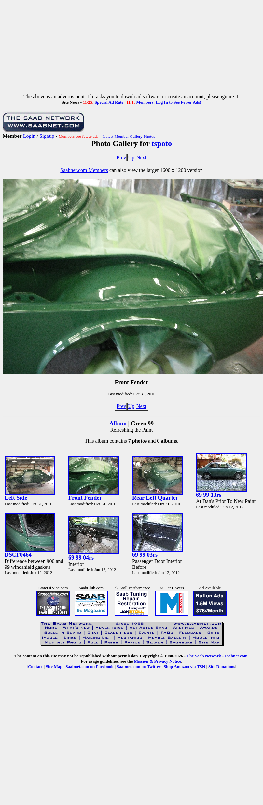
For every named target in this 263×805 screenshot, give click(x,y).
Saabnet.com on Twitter (139, 666)
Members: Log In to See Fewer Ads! (168, 102)
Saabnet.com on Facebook (89, 666)
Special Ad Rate (109, 102)
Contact (35, 666)
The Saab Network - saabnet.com (217, 656)
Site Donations (221, 666)
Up (131, 157)
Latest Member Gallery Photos (129, 136)
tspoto (161, 143)
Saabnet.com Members (84, 170)
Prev (121, 157)
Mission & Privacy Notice (157, 661)
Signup (46, 136)
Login (29, 136)
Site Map (54, 666)
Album (118, 423)
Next (141, 157)
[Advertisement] (132, 48)
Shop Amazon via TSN (184, 666)
